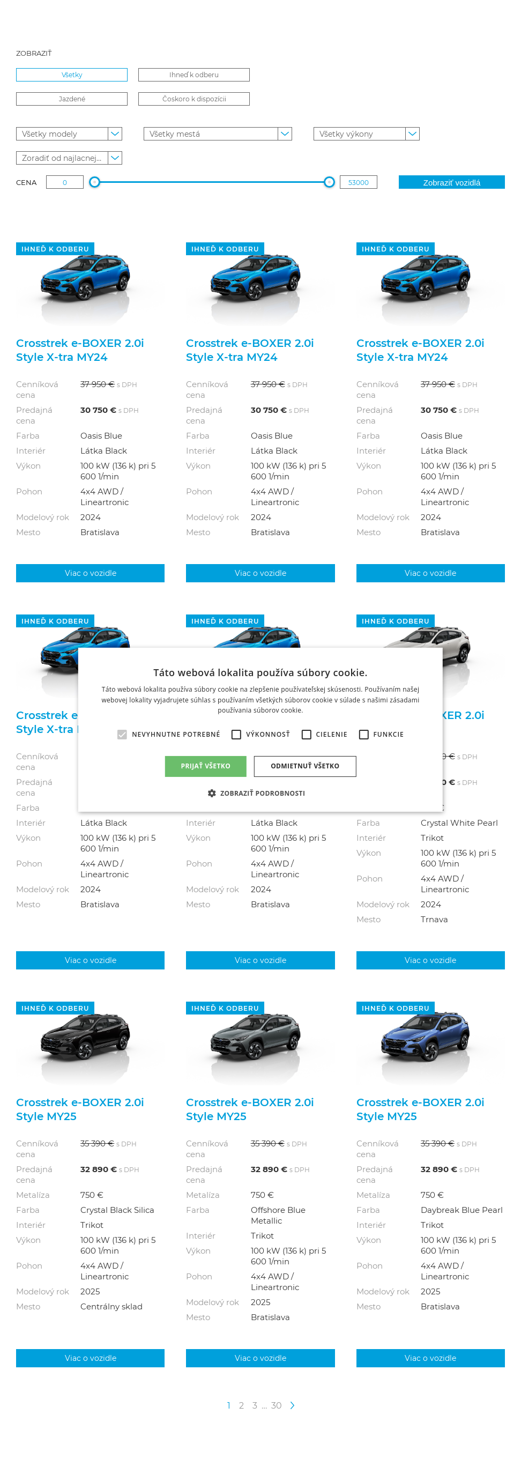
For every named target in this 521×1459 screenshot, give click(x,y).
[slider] (94, 182)
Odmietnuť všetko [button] (305, 766)
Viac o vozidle (90, 573)
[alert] (260, 729)
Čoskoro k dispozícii (194, 98)
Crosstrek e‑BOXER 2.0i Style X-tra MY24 (80, 350)
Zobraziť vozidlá (452, 182)
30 (276, 1405)
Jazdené (72, 98)
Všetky (72, 74)
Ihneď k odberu (194, 74)
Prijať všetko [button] (206, 766)
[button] (261, 793)
